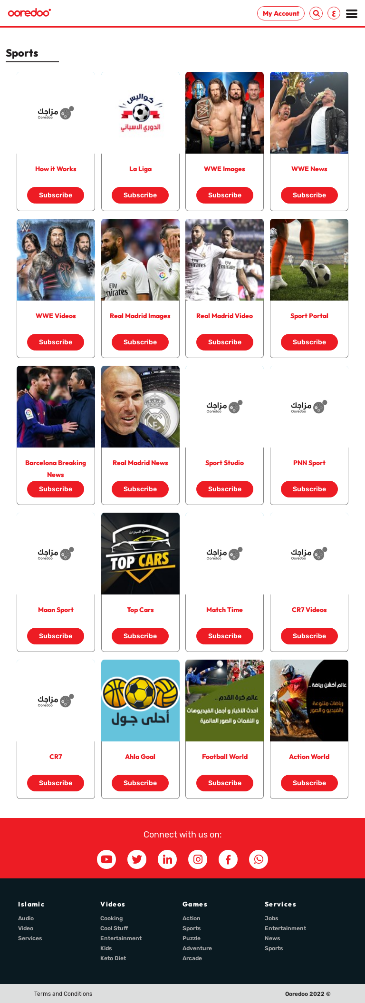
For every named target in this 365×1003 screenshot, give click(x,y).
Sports (191, 928)
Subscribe (55, 195)
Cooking (111, 918)
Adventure (197, 948)
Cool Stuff (114, 928)
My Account (281, 13)
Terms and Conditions (63, 994)
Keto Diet (113, 958)
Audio (26, 918)
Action (191, 918)
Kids (106, 948)
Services (30, 938)
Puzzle (191, 938)
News (272, 938)
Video (25, 928)
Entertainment (121, 938)
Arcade (192, 958)
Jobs (272, 918)
